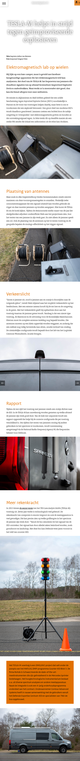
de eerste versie (26, 454)
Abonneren (10, 743)
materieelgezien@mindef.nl (23, 732)
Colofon (9, 739)
